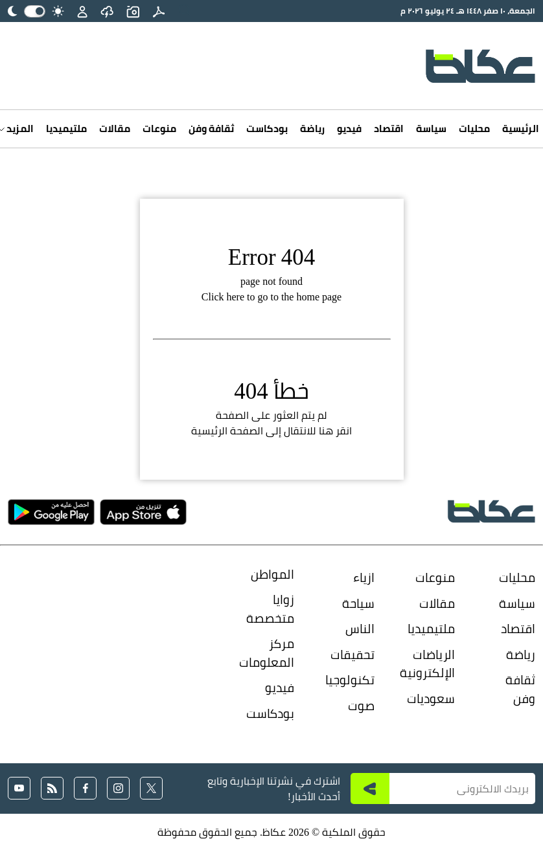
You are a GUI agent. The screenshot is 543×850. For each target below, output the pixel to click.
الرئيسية (520, 128)
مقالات (114, 128)
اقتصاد (389, 128)
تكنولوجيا (350, 679)
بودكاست (267, 128)
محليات (474, 128)
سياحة (358, 603)
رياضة (312, 128)
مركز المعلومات (269, 653)
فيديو (349, 128)
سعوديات (431, 698)
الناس (360, 628)
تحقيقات (352, 654)
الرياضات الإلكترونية (430, 664)
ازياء (364, 577)
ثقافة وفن (211, 128)
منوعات (159, 128)
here (235, 296)
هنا (326, 430)
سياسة (431, 128)
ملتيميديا (66, 128)
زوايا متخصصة (270, 609)
